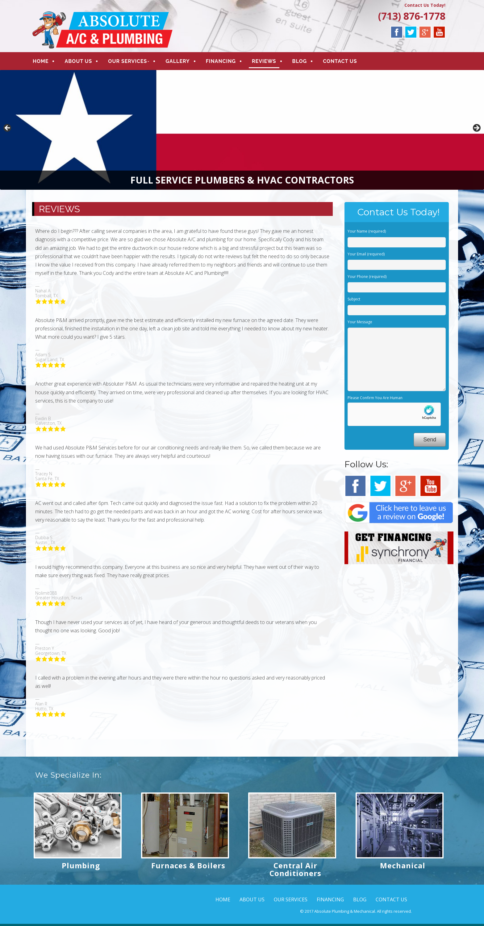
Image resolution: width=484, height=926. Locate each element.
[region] (242, 132)
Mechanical (402, 867)
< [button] (7, 130)
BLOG (299, 62)
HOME (40, 62)
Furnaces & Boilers (188, 867)
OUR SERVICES (127, 62)
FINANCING (221, 62)
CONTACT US (340, 62)
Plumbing (81, 867)
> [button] (476, 130)
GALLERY (177, 62)
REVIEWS (264, 62)
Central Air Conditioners (295, 871)
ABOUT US (78, 62)
